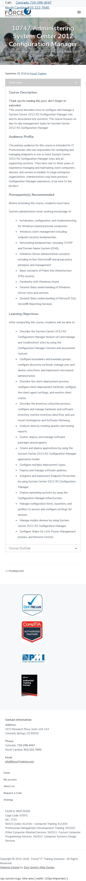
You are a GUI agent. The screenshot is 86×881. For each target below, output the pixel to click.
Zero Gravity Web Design (39, 867)
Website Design (9, 867)
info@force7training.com (19, 761)
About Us (10, 786)
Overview (15, 82)
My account (11, 779)
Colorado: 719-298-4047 (34, 3)
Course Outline (19, 548)
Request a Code (14, 793)
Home (8, 773)
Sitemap (9, 799)
